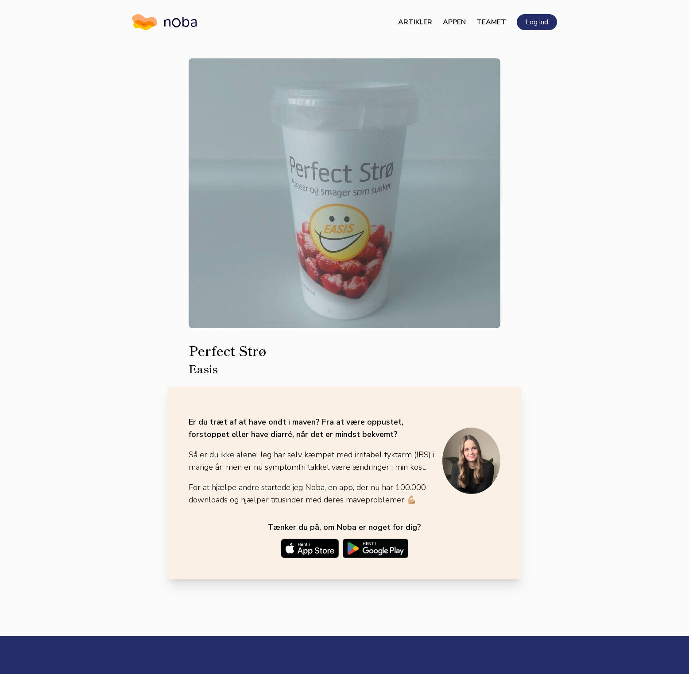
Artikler (415, 22)
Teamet (491, 22)
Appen (454, 22)
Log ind (537, 22)
